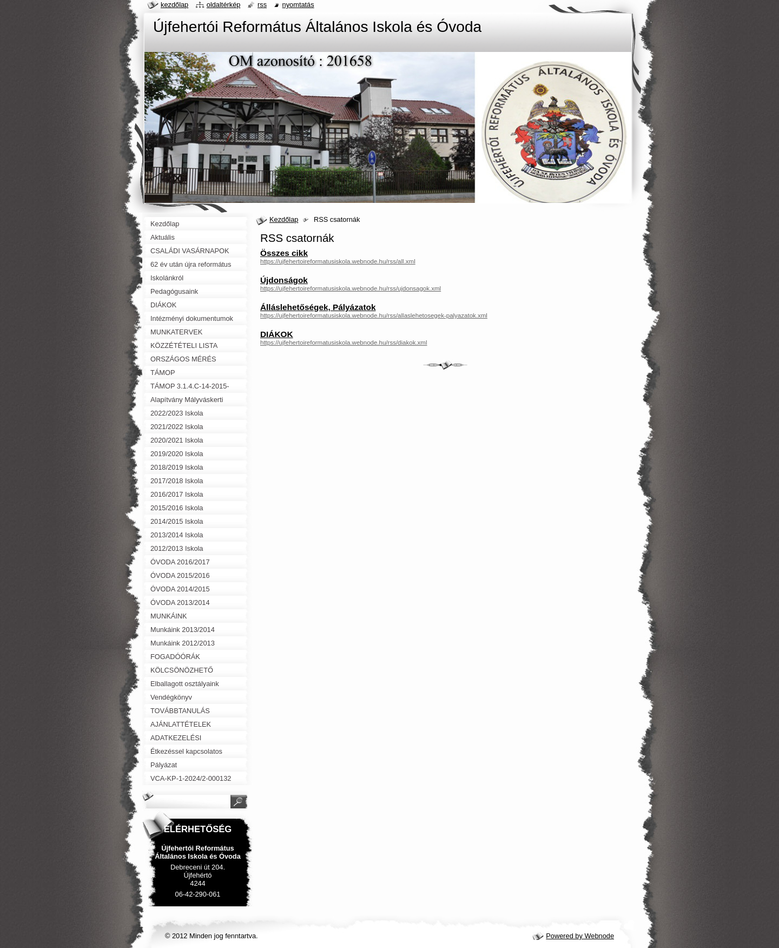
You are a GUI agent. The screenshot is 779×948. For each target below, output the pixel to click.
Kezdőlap (283, 219)
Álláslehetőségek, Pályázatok (317, 307)
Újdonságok (284, 280)
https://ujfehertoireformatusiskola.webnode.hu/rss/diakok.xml (343, 342)
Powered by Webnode (580, 936)
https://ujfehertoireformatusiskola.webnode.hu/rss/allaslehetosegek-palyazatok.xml (373, 315)
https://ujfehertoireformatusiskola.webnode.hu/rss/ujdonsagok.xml (350, 288)
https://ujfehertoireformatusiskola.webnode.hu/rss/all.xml (337, 261)
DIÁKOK (276, 334)
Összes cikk (284, 253)
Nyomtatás (298, 5)
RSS (262, 5)
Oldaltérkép (224, 5)
